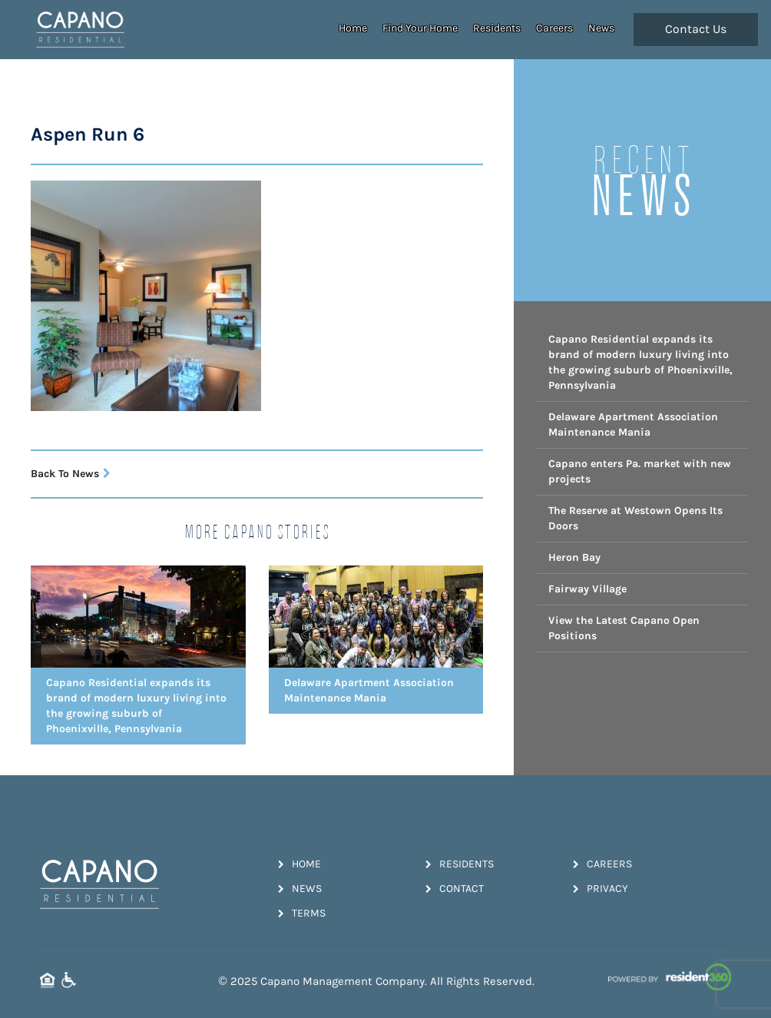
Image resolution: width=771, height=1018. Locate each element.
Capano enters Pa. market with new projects (639, 471)
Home (353, 28)
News (601, 28)
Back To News (71, 473)
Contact (454, 888)
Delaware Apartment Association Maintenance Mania (633, 424)
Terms (302, 913)
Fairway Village (587, 588)
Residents (497, 28)
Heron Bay (574, 557)
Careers (554, 28)
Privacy (600, 888)
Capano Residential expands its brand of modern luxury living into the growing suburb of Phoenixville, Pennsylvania (640, 362)
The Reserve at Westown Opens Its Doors (635, 518)
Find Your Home (420, 28)
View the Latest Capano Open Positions (624, 628)
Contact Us (695, 29)
